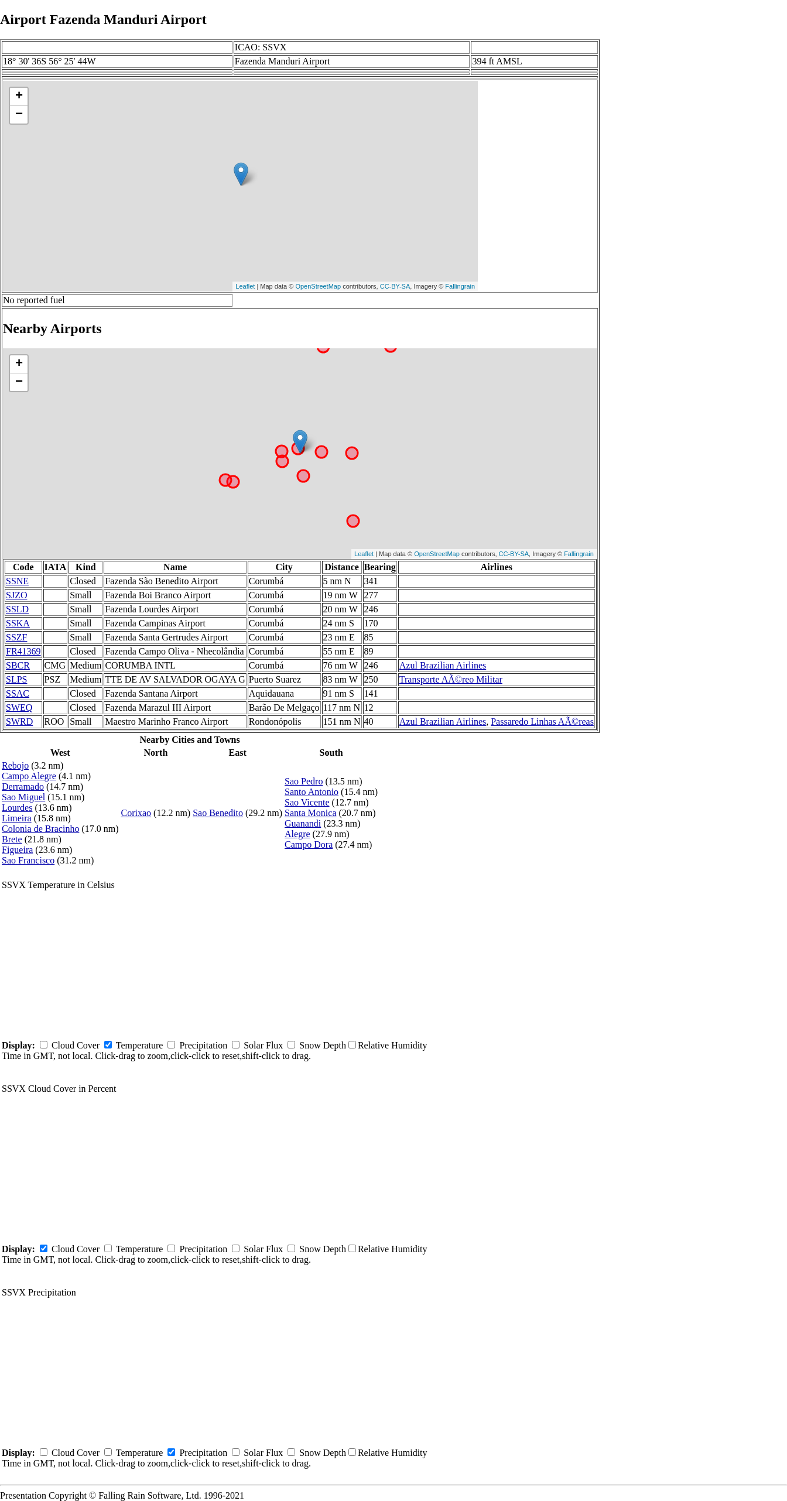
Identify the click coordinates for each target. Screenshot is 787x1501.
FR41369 (23, 651)
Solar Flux (263, 1045)
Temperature (139, 1045)
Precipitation (203, 1045)
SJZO (16, 595)
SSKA (18, 623)
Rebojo (15, 765)
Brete (12, 839)
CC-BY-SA (395, 286)
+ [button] (19, 96)
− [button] (19, 115)
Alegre (297, 834)
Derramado (23, 786)
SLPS (16, 679)
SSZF (16, 637)
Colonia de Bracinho (40, 829)
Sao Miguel (23, 797)
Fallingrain (460, 286)
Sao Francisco (28, 860)
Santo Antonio (311, 792)
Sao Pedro (304, 781)
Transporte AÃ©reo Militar (450, 679)
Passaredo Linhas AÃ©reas (542, 721)
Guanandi (303, 823)
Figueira (17, 850)
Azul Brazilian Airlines (442, 665)
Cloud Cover (76, 1045)
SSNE (17, 581)
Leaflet (245, 286)
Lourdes (17, 808)
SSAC (17, 693)
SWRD (19, 721)
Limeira (17, 818)
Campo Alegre (29, 776)
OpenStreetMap (318, 286)
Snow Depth (322, 1045)
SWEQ (19, 707)
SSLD (17, 609)
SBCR (18, 665)
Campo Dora (309, 844)
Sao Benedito (218, 813)
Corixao (136, 813)
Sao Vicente (307, 802)
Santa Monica (310, 813)
